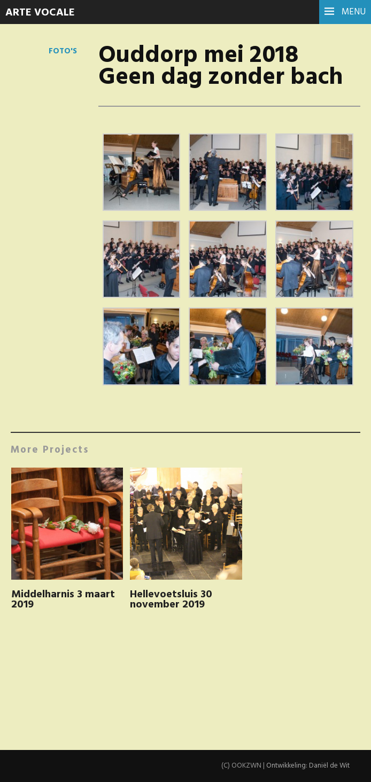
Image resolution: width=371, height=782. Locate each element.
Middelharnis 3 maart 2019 (63, 599)
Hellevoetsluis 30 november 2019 (171, 599)
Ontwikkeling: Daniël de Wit (308, 765)
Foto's (63, 51)
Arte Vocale (40, 12)
